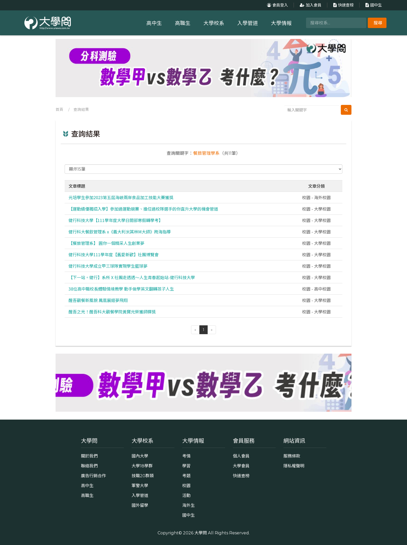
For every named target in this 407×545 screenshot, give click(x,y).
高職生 (183, 23)
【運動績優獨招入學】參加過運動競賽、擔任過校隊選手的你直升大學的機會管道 (143, 209)
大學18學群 (142, 465)
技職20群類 (143, 475)
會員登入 (277, 5)
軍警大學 (140, 485)
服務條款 (291, 456)
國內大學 (140, 456)
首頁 (59, 109)
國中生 (373, 5)
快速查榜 (343, 5)
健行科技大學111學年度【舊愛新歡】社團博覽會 (114, 254)
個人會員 (241, 456)
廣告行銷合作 (93, 475)
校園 (186, 485)
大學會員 (241, 465)
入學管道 (247, 23)
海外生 (188, 505)
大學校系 (214, 23)
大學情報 (281, 23)
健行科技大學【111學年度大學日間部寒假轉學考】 (116, 220)
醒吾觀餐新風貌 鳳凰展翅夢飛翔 (98, 300)
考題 (186, 475)
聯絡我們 (89, 465)
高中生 (154, 23)
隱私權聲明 (293, 465)
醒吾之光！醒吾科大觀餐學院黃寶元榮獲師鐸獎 (112, 311)
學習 (186, 465)
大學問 (200, 532)
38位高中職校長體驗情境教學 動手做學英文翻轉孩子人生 (121, 289)
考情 (186, 456)
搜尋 (378, 22)
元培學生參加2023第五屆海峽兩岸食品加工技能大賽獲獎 (121, 197)
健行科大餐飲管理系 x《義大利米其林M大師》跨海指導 (120, 231)
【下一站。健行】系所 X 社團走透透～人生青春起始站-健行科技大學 (132, 277)
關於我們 (89, 456)
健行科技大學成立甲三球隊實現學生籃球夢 (108, 266)
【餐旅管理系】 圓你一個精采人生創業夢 (106, 243)
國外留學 (140, 505)
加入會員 (310, 5)
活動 (186, 495)
